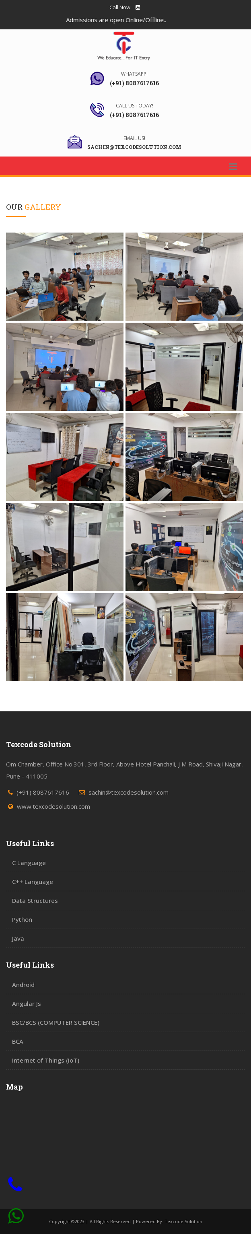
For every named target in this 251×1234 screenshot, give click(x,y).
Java (18, 938)
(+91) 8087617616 (42, 792)
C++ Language (32, 882)
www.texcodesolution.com (53, 806)
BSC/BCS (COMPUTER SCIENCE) (55, 1022)
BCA (17, 1041)
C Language (29, 863)
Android (23, 985)
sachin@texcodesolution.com (128, 792)
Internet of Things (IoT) (45, 1060)
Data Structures (35, 900)
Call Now (119, 7)
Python (22, 919)
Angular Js (26, 1003)
